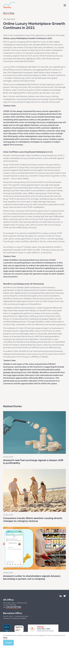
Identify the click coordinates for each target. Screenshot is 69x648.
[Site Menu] (65, 5)
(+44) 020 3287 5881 (13, 607)
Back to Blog (8, 13)
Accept (8, 643)
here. (5, 637)
